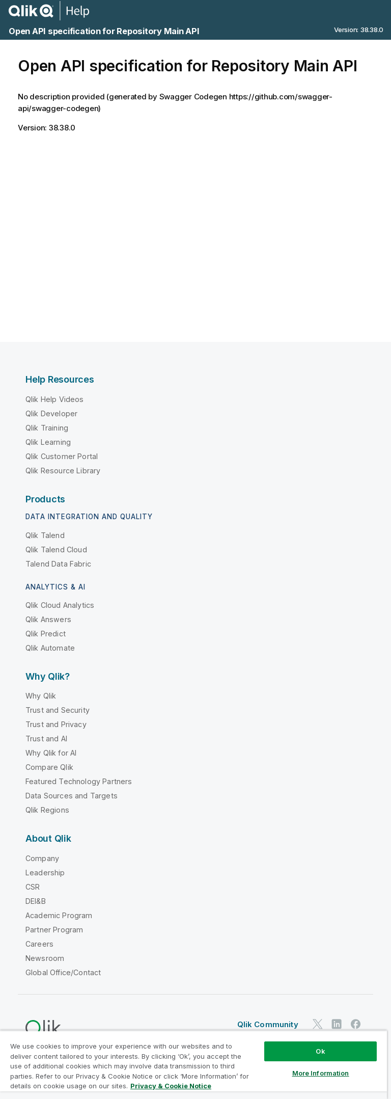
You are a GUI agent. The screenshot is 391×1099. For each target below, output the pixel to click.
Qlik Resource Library (62, 470)
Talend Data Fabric (58, 563)
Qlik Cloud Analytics (59, 605)
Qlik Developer (51, 413)
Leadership (45, 872)
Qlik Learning (48, 442)
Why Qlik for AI (50, 752)
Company (42, 858)
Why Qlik (40, 695)
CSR (32, 886)
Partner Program (54, 929)
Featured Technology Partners (78, 781)
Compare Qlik (49, 767)
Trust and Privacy (56, 724)
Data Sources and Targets (71, 795)
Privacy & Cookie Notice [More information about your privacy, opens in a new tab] (170, 1086)
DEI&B (35, 901)
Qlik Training (46, 427)
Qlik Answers (48, 619)
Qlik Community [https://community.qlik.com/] (267, 1024)
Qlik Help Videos (54, 399)
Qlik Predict (45, 633)
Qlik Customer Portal (61, 456)
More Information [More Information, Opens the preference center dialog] (320, 1073)
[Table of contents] (12, 59)
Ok (320, 1051)
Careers (39, 944)
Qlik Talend (45, 535)
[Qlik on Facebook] (356, 1024)
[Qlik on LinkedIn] (336, 1024)
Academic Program (59, 915)
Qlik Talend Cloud (56, 549)
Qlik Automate (50, 648)
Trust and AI (46, 738)
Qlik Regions (47, 810)
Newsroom (44, 958)
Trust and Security (57, 710)
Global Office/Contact (63, 972)
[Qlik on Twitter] (317, 1024)
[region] (193, 1064)
